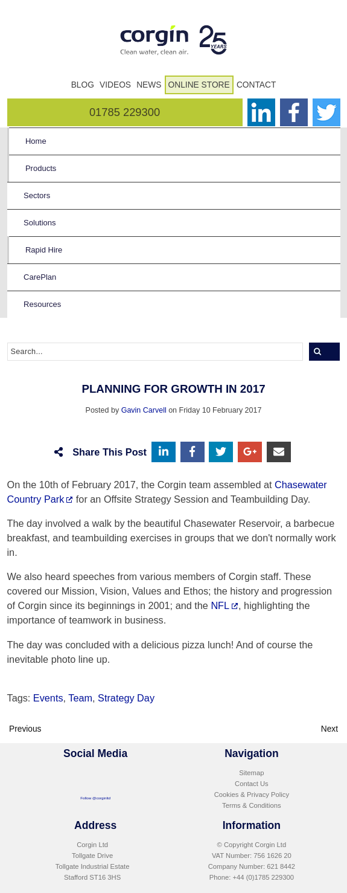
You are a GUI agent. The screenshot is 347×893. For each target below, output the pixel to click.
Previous (25, 728)
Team (80, 697)
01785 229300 (124, 112)
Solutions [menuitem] (40, 222)
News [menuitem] (148, 84)
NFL (220, 605)
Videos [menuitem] (115, 84)
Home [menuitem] (35, 141)
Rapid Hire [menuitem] (43, 249)
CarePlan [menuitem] (40, 277)
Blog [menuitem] (82, 84)
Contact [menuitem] (256, 84)
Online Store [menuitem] (199, 84)
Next (329, 728)
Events (48, 697)
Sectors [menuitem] (37, 195)
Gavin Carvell (144, 410)
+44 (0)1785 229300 (263, 877)
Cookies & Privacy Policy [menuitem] (251, 794)
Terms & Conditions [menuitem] (251, 805)
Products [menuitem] (40, 168)
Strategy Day (126, 697)
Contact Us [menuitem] (252, 783)
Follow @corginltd (95, 798)
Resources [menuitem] (42, 304)
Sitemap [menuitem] (251, 772)
